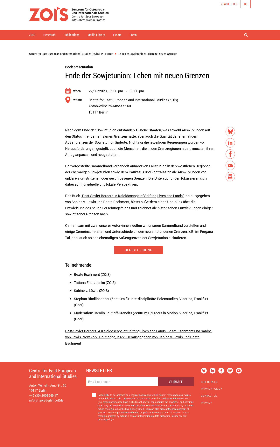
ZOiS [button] (32, 34)
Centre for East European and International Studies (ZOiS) (64, 54)
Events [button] (117, 34)
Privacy (206, 402)
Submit (176, 381)
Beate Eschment (87, 274)
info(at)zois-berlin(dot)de (46, 400)
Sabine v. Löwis (86, 290)
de (245, 4)
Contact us (209, 395)
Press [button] (133, 34)
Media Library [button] (96, 34)
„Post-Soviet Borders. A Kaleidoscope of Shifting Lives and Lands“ (132, 195)
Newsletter (228, 4)
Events (109, 54)
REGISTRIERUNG (139, 250)
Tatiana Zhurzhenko (89, 282)
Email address (99, 381)
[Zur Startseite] (69, 15)
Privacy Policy (211, 388)
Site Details (209, 382)
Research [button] (49, 34)
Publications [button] (71, 34)
